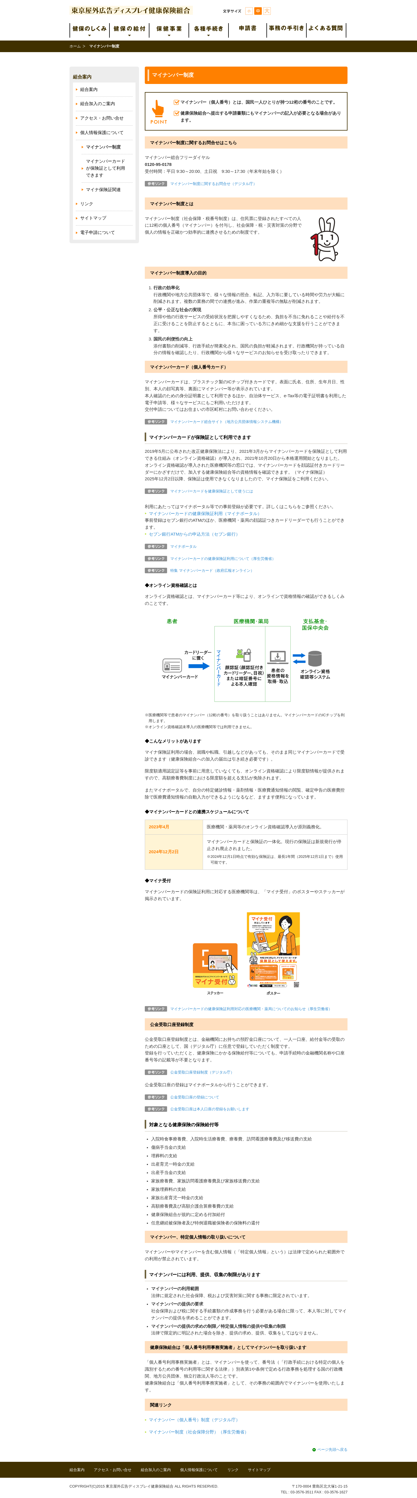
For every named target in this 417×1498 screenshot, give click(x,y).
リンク (86, 204)
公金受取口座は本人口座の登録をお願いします (209, 1109)
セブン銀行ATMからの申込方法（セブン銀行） (194, 534)
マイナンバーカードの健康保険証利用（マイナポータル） (205, 513)
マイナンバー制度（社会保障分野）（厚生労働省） (199, 1432)
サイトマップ (93, 218)
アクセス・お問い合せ (102, 118)
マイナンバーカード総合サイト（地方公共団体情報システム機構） (226, 422)
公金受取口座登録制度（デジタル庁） (202, 1072)
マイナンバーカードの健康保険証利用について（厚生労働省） (223, 558)
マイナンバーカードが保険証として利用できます (105, 168)
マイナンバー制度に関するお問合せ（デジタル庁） (213, 184)
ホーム (75, 46)
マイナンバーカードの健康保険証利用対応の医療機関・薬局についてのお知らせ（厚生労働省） (251, 1009)
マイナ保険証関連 (103, 189)
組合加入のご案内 (97, 103)
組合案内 (82, 76)
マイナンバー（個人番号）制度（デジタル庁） (194, 1420)
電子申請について (97, 232)
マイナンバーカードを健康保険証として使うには (211, 491)
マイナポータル (183, 546)
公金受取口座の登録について (194, 1097)
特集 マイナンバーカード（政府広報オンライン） (212, 570)
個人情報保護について (102, 132)
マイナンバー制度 (103, 147)
